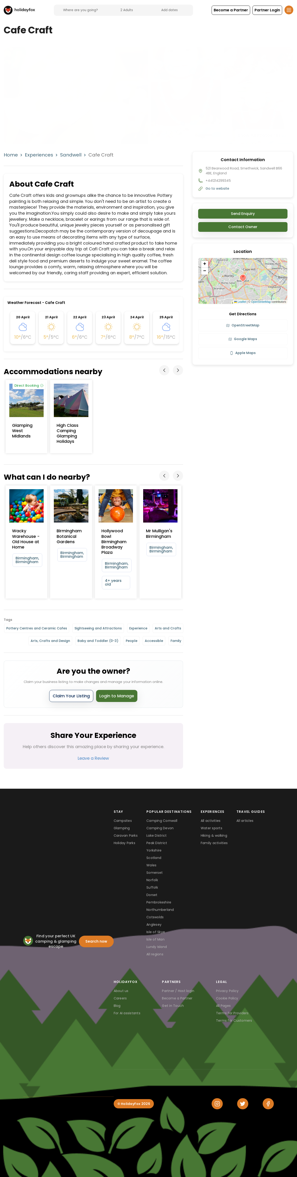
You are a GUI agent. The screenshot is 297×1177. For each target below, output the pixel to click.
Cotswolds (155, 917)
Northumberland (160, 909)
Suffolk (152, 887)
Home (11, 155)
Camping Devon (160, 828)
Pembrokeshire (158, 902)
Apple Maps (243, 353)
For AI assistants (127, 1013)
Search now (96, 941)
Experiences (39, 155)
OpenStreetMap (261, 301)
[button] (231, 10)
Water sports (211, 828)
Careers (120, 998)
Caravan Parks (126, 835)
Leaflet (240, 301)
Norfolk (152, 880)
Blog (117, 1005)
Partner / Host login (178, 991)
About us (121, 991)
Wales (151, 865)
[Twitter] (242, 1103)
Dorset (152, 895)
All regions (154, 954)
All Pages (223, 1005)
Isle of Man (155, 939)
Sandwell (70, 155)
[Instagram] (217, 1103)
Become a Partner (177, 998)
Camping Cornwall (161, 820)
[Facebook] (268, 1103)
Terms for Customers (234, 1020)
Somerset (154, 872)
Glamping (122, 828)
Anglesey (153, 924)
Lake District (156, 835)
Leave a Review (93, 758)
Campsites (123, 820)
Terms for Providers (232, 1013)
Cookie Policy (227, 998)
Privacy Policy (227, 991)
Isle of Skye (155, 932)
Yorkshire (153, 850)
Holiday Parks (124, 843)
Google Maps (242, 339)
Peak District (156, 843)
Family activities (214, 843)
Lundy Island (156, 946)
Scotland (153, 857)
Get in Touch (173, 1005)
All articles (244, 820)
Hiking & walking (214, 835)
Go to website (217, 188)
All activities (211, 820)
